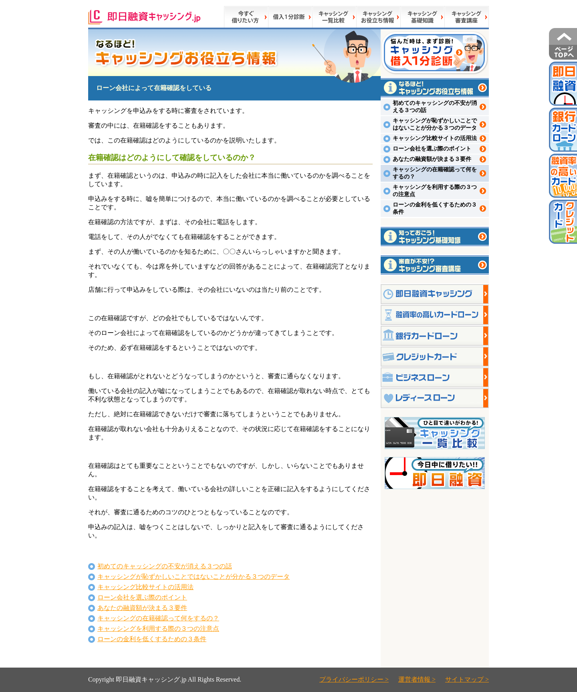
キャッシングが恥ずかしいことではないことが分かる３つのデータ (193, 576)
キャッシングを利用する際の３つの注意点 (158, 628)
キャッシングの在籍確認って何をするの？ (158, 618)
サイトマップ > (467, 679)
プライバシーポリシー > (354, 679)
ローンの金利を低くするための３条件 (151, 639)
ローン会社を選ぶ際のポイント (142, 597)
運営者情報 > (417, 679)
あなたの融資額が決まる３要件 (142, 607)
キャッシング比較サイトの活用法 (145, 587)
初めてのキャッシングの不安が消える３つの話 (164, 566)
